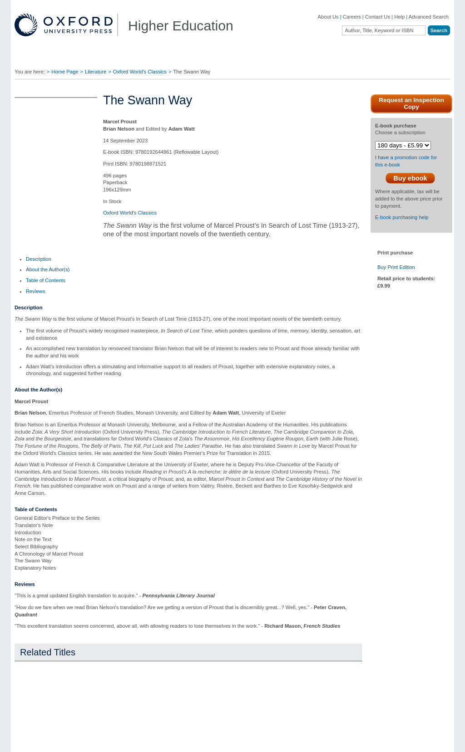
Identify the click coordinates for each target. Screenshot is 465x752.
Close (356, 424)
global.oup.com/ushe (191, 381)
